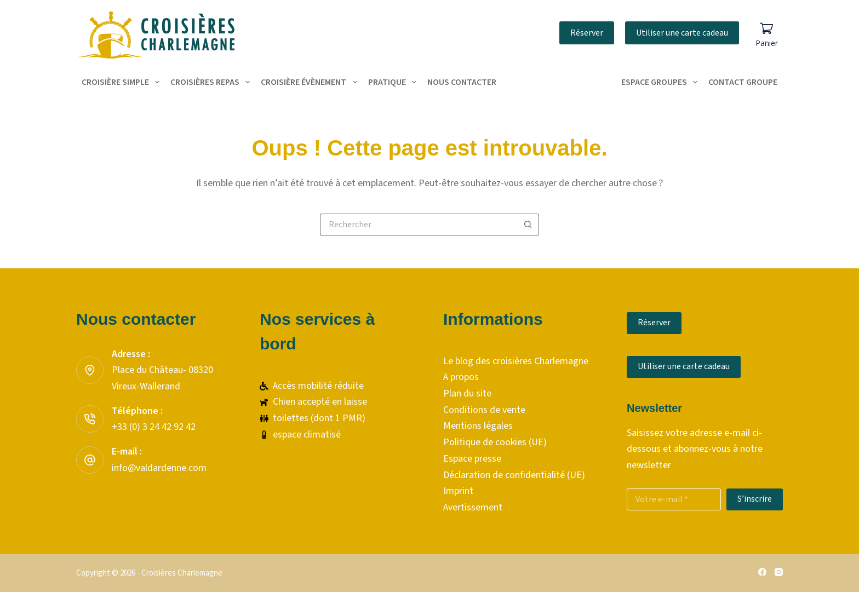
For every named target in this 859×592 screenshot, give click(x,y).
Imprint (458, 491)
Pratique (394, 82)
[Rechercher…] (418, 224)
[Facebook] (762, 572)
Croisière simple (123, 82)
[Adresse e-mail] (674, 499)
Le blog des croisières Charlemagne (515, 361)
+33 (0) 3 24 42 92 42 (154, 427)
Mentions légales (478, 426)
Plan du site (467, 393)
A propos (461, 377)
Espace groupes (661, 82)
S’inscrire (754, 499)
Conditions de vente (484, 410)
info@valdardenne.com (159, 468)
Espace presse (472, 458)
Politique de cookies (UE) (495, 442)
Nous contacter (461, 82)
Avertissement (472, 507)
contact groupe (742, 82)
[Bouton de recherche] (528, 224)
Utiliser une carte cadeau (682, 33)
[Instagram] (779, 572)
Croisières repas (212, 82)
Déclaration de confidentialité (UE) (514, 475)
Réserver (586, 33)
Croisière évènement (311, 82)
